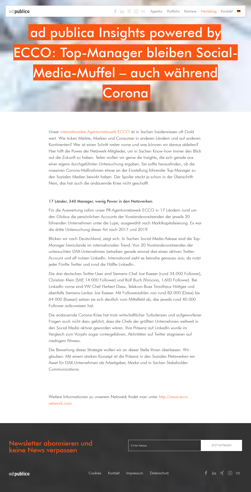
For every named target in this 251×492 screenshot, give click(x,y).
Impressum (134, 473)
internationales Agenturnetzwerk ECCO (95, 131)
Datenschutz (159, 473)
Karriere (190, 11)
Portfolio (173, 11)
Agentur (156, 11)
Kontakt (227, 11)
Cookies (95, 473)
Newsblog (209, 11)
